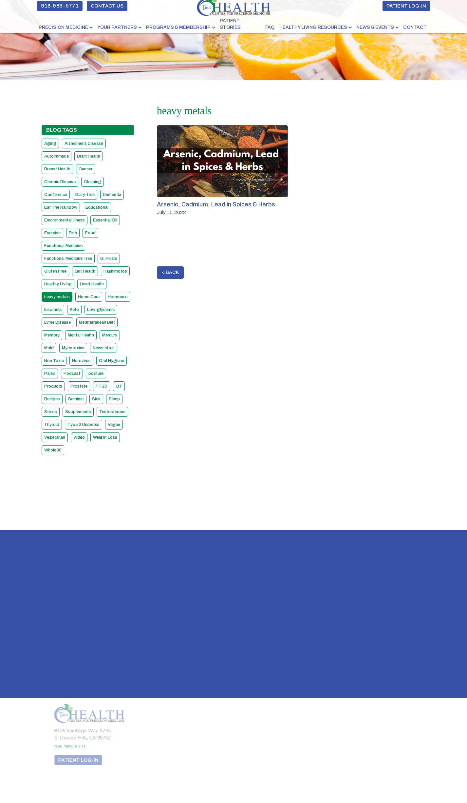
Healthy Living (58, 284)
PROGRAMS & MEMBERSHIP (178, 27)
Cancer (85, 169)
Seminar (76, 399)
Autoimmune (56, 156)
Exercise (52, 233)
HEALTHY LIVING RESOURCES (313, 27)
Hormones (118, 297)
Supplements (78, 412)
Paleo (49, 373)
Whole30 (53, 450)
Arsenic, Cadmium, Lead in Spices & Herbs (216, 204)
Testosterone (112, 412)
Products (53, 386)
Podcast (72, 373)
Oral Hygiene (111, 360)
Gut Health (85, 271)
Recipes (52, 399)
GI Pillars (108, 258)
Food (90, 233)
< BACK (170, 272)
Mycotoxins (73, 348)
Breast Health (57, 169)
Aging (50, 143)
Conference (55, 194)
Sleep (114, 399)
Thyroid (51, 424)
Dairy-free (85, 194)
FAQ (269, 27)
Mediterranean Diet (97, 322)
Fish (73, 233)
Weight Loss (105, 437)
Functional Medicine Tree (68, 258)
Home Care (89, 297)
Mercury (109, 335)
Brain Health (88, 156)
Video (79, 437)
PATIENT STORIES (230, 24)
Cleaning (92, 182)
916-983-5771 (60, 6)
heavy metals (57, 297)
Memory (52, 335)
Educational (96, 207)
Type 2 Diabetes (83, 424)
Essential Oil (105, 220)
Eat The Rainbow (60, 207)
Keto (74, 309)
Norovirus (81, 360)
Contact (415, 27)
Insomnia (53, 309)
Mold (49, 348)
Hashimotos (115, 271)
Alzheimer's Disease (84, 143)
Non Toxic (54, 360)
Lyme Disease (57, 322)
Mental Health (81, 335)
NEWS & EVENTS (375, 27)
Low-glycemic (101, 309)
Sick (96, 399)
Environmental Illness (64, 220)
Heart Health (92, 284)
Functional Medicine (63, 245)
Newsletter (103, 348)
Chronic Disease (60, 182)
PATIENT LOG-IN (406, 6)
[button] (66, 27)
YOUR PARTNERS (117, 27)
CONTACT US (107, 6)
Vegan (114, 424)
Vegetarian (54, 437)
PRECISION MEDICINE (63, 27)
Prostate (78, 386)
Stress (50, 412)
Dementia (112, 194)
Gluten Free (55, 271)
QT (119, 386)
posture (95, 373)
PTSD (101, 386)
